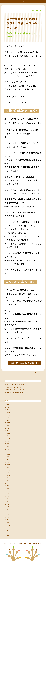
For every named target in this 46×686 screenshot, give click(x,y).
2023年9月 (10, 556)
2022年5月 (10, 605)
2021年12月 (10, 619)
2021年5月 (10, 650)
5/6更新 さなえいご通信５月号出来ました (23, 390)
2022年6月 (10, 601)
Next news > (35, 374)
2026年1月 (10, 449)
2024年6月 (10, 525)
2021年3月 (10, 659)
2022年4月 (10, 610)
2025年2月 (10, 493)
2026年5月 (10, 435)
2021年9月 (10, 632)
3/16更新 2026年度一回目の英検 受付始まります (23, 406)
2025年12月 (10, 453)
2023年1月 (10, 583)
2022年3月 (10, 614)
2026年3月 (10, 440)
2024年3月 (10, 534)
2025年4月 (10, 484)
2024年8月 (10, 516)
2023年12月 (10, 543)
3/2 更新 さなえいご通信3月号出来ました (23, 414)
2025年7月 (10, 471)
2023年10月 (10, 551)
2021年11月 (10, 623)
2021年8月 (10, 636)
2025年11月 (10, 458)
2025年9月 (10, 467)
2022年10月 (10, 592)
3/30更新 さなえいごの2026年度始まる (23, 398)
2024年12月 (10, 502)
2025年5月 (10, 480)
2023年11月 (10, 547)
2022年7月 (10, 596)
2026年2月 (10, 444)
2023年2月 (10, 578)
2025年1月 (10, 498)
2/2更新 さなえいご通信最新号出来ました (23, 422)
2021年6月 (10, 645)
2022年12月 (10, 587)
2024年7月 (10, 520)
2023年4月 (10, 569)
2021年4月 (10, 654)
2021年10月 (10, 627)
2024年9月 (10, 511)
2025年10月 (10, 462)
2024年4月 (10, 529)
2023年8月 (10, 560)
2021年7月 (10, 641)
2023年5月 (10, 565)
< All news (10, 374)
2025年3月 (10, 489)
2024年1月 (10, 538)
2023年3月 (10, 574)
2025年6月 (10, 476)
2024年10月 (10, 507)
